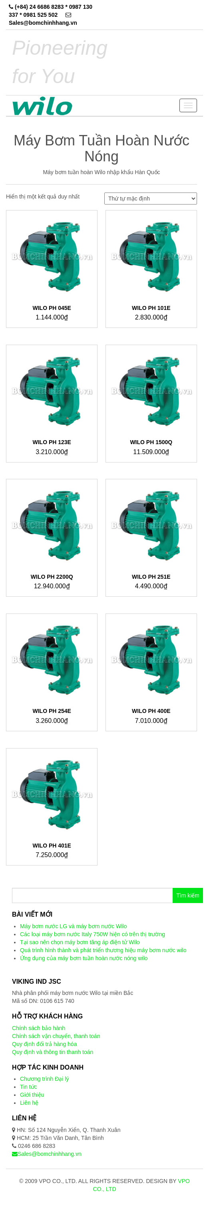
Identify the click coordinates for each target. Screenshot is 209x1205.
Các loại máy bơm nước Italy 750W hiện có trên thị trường (92, 934)
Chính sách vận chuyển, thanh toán (56, 1036)
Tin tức (28, 1087)
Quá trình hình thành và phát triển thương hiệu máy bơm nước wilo (103, 950)
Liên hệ (29, 1103)
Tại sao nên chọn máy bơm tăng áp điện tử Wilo (80, 942)
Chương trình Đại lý (44, 1079)
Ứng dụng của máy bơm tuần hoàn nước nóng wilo (83, 958)
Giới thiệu (32, 1095)
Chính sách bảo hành (38, 1028)
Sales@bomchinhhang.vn (47, 1154)
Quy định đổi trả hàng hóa (44, 1044)
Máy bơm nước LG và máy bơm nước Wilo (73, 926)
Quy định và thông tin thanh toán (52, 1052)
